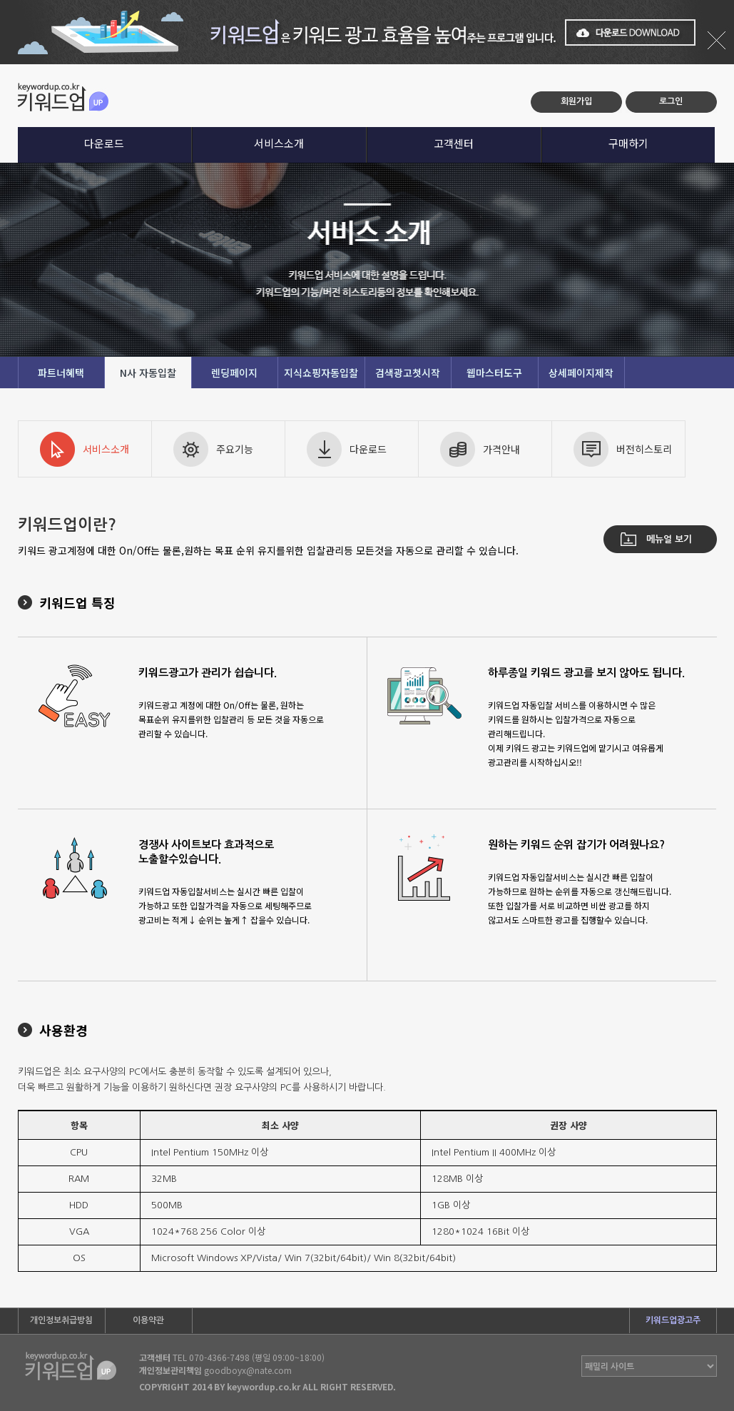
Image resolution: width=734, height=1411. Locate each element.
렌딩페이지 (234, 372)
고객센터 (454, 143)
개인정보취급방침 (61, 1320)
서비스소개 (279, 143)
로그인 (671, 101)
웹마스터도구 (494, 372)
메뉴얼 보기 (669, 539)
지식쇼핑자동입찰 (321, 372)
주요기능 (234, 449)
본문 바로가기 (0, 64)
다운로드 (104, 143)
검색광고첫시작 (407, 372)
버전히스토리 (644, 449)
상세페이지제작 (581, 372)
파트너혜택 (61, 372)
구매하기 (628, 143)
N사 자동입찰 (148, 372)
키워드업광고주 (673, 1320)
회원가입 (576, 101)
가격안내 (501, 449)
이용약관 (148, 1320)
